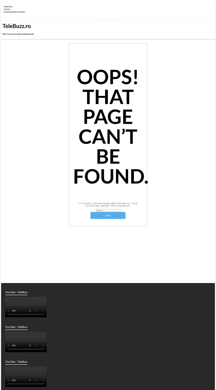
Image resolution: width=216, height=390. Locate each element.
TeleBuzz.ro (16, 26)
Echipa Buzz (8, 6)
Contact (7, 9)
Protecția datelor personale (14, 11)
